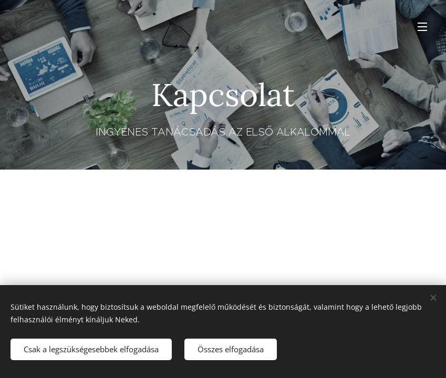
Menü (422, 26)
